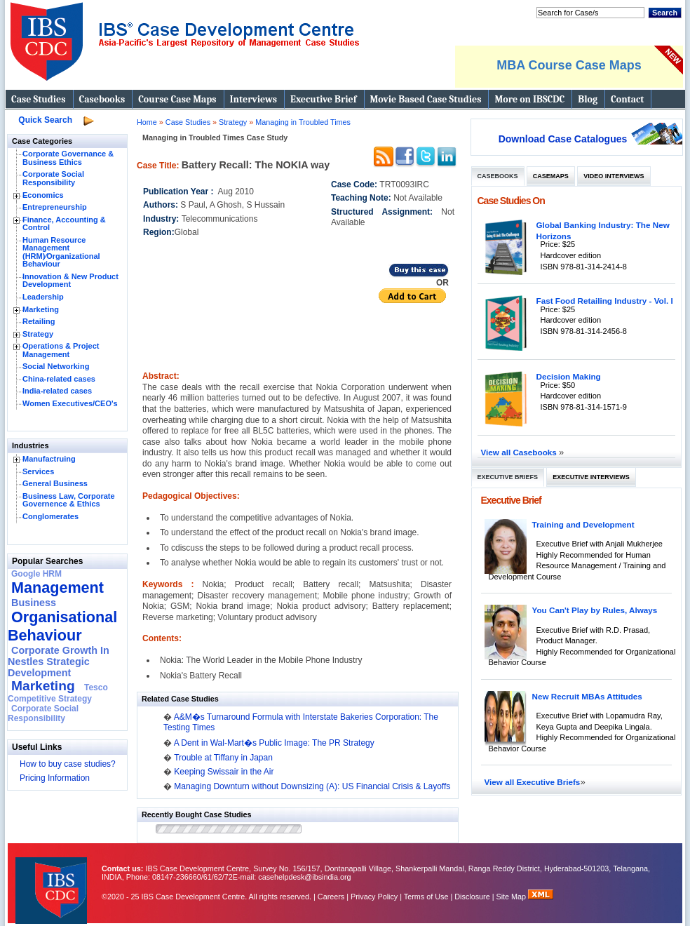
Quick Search (45, 120)
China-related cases (58, 379)
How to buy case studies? (68, 764)
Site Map (512, 896)
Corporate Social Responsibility (53, 178)
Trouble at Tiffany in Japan (223, 758)
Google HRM (36, 574)
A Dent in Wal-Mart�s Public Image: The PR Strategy (274, 743)
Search (664, 12)
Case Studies (38, 99)
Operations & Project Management (60, 350)
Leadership (43, 297)
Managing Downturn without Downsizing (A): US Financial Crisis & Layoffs (312, 786)
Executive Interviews (591, 477)
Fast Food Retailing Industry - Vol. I (604, 300)
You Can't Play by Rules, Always (595, 610)
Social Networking (55, 366)
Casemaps (551, 176)
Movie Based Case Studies (426, 99)
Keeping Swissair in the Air (223, 772)
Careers (331, 896)
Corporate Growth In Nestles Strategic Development (58, 661)
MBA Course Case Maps (568, 65)
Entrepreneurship (54, 207)
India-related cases (57, 391)
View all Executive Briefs (533, 781)
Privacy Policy (374, 896)
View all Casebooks (520, 452)
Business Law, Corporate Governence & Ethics (68, 500)
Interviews (253, 99)
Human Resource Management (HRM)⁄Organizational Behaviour (61, 252)
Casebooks (102, 99)
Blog (587, 99)
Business (33, 602)
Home (147, 122)
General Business (55, 483)
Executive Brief (323, 99)
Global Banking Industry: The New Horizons (603, 230)
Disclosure (471, 896)
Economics (43, 195)
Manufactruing (49, 459)
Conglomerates (50, 516)
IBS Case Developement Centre (52, 881)
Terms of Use (426, 896)
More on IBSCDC (529, 99)
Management (57, 587)
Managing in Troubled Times (303, 122)
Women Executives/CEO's (70, 403)
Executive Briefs (508, 477)
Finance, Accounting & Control (64, 223)
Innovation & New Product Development (70, 280)
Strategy (37, 334)
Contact (627, 99)
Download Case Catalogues (563, 139)
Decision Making (568, 376)
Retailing (38, 321)
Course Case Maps (177, 99)
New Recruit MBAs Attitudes (587, 696)
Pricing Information (55, 778)
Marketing (40, 309)
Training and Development (583, 524)
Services (38, 471)
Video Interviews (613, 176)
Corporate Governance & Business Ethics (68, 157)
